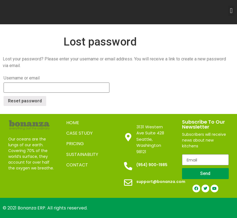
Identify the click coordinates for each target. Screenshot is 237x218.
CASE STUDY (79, 133)
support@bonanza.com (160, 181)
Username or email (22, 78)
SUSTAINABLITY (82, 154)
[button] (231, 11)
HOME (72, 122)
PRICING (75, 143)
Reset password (25, 100)
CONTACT (77, 165)
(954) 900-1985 (151, 165)
